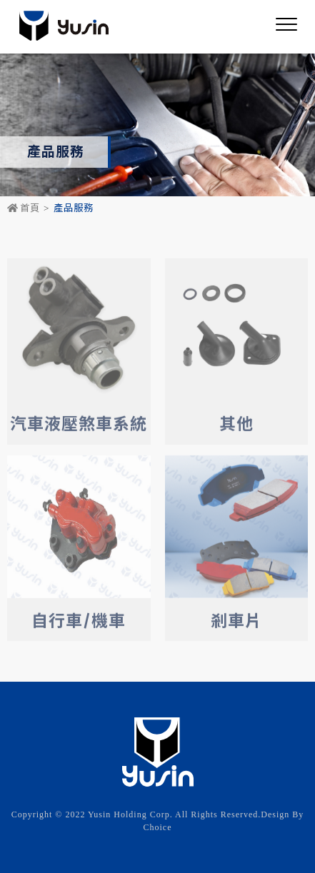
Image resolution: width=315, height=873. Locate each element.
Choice (158, 827)
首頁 (23, 208)
